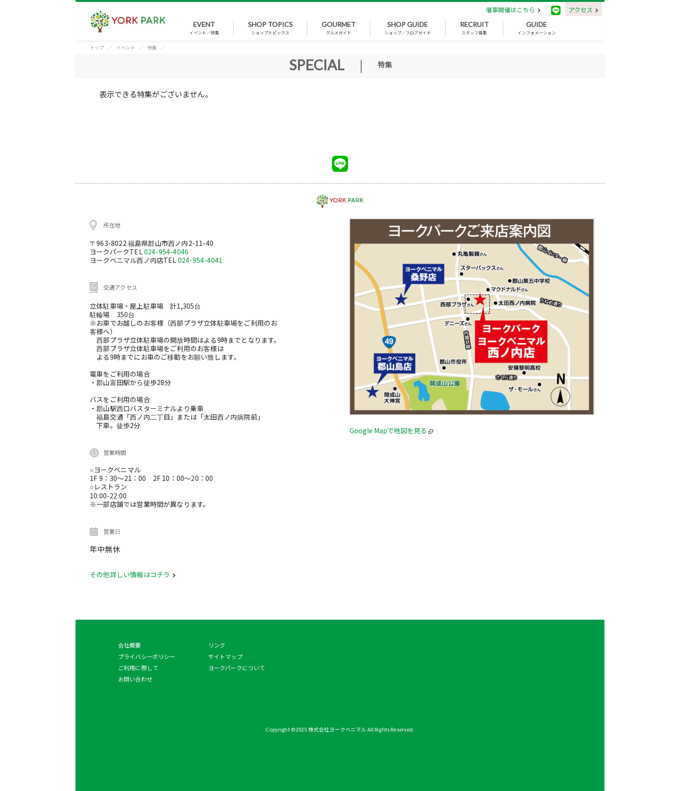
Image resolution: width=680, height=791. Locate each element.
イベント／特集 (204, 28)
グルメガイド (339, 28)
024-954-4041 (200, 260)
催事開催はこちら (513, 9)
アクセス (583, 9)
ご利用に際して (138, 668)
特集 (152, 47)
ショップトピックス (270, 28)
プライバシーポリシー (147, 656)
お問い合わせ (135, 679)
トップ (97, 47)
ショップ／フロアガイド (407, 28)
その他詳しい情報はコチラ (133, 574)
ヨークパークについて (236, 668)
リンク (216, 645)
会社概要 (129, 645)
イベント (125, 47)
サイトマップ (225, 656)
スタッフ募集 (474, 28)
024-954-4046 (166, 251)
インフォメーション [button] (537, 28)
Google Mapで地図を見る (391, 430)
